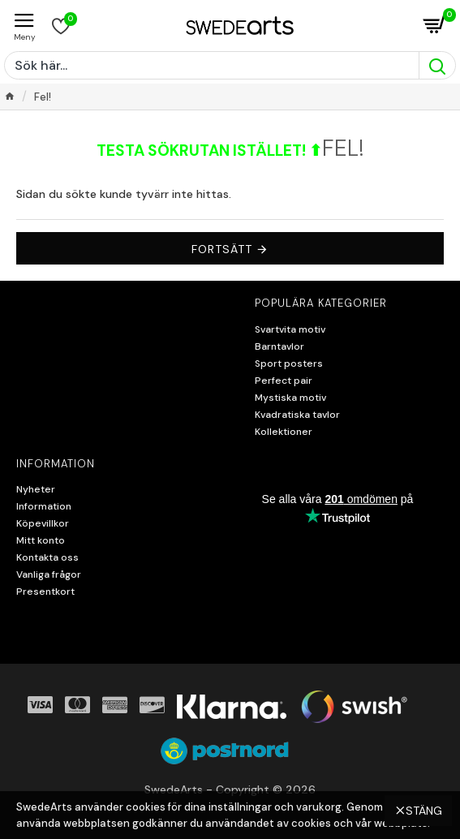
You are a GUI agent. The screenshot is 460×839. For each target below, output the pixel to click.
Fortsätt (221, 249)
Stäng (424, 810)
